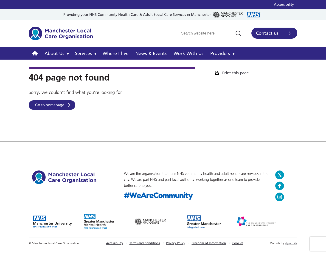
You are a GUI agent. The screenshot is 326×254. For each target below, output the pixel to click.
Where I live (116, 53)
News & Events (151, 53)
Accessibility (284, 4)
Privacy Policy (175, 243)
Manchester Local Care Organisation (61, 36)
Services (83, 53)
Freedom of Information (209, 243)
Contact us (267, 33)
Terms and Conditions (144, 243)
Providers (220, 53)
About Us (54, 53)
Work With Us (188, 53)
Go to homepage (49, 105)
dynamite (291, 243)
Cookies (237, 243)
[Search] (238, 33)
